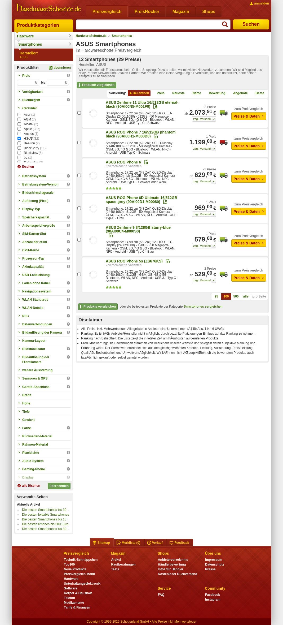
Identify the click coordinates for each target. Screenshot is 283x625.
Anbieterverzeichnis (173, 560)
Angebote (238, 93)
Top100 (69, 564)
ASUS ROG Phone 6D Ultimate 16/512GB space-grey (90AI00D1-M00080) (141, 200)
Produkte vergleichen (95, 85)
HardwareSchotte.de (91, 36)
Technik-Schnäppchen (81, 560)
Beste (257, 93)
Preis (159, 93)
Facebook (212, 595)
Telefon (69, 598)
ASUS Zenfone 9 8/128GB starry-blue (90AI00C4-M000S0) (138, 229)
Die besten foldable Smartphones (45, 514)
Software (70, 588)
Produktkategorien (38, 25)
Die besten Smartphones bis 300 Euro (49, 510)
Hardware (25, 36)
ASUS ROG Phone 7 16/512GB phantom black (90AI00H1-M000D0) (141, 134)
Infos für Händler (170, 569)
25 (216, 296)
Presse (210, 569)
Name (194, 93)
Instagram (212, 599)
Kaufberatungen (123, 564)
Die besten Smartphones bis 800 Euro (49, 529)
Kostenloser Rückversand (177, 574)
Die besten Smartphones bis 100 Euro (49, 519)
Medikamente (74, 603)
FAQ (161, 595)
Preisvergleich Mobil (79, 574)
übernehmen (59, 486)
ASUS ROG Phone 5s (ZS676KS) (134, 261)
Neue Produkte (75, 569)
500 (236, 296)
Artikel (116, 560)
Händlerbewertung (172, 564)
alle (246, 296)
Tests (115, 569)
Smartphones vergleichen (203, 306)
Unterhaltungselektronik (82, 583)
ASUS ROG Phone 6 (123, 162)
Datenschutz (214, 564)
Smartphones (30, 44)
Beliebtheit (139, 93)
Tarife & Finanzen (77, 607)
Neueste (176, 93)
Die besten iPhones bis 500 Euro (45, 524)
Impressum (213, 560)
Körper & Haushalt (78, 593)
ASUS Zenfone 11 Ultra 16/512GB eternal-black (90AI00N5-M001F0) (142, 104)
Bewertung (215, 93)
